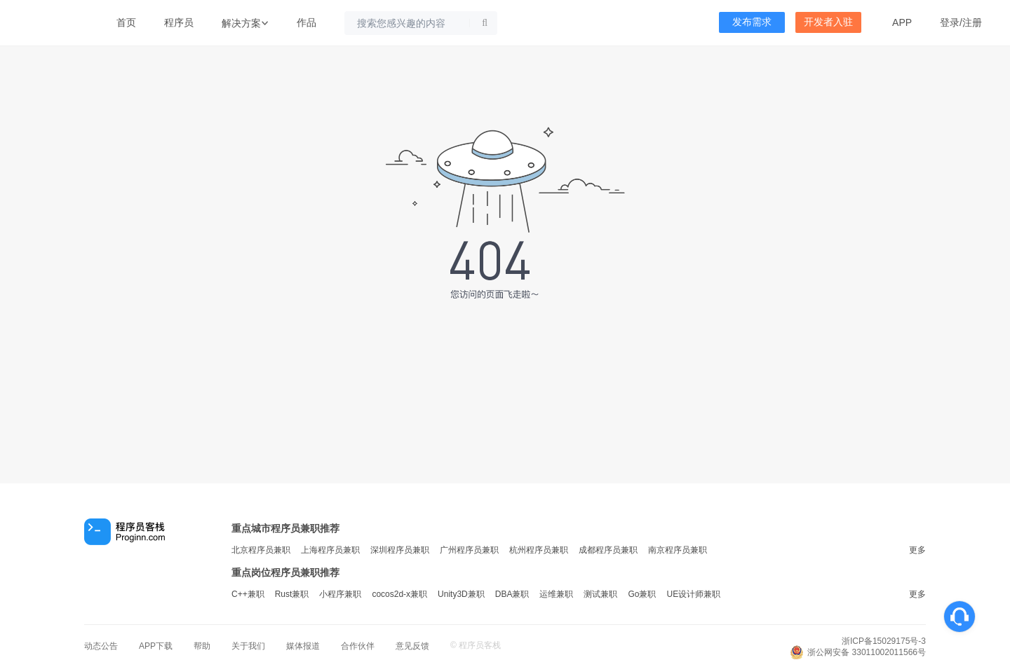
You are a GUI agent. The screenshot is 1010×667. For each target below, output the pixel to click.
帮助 (202, 646)
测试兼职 (600, 594)
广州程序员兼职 (469, 550)
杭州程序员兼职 (538, 550)
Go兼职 (642, 594)
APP (902, 22)
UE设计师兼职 (693, 594)
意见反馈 (412, 646)
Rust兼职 (292, 594)
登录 (949, 22)
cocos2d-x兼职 (399, 594)
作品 (306, 22)
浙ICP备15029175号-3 (884, 641)
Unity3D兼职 (461, 594)
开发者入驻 (828, 22)
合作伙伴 (358, 646)
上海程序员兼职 (330, 550)
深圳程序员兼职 (399, 550)
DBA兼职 (512, 594)
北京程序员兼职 (260, 550)
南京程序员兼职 (677, 550)
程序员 (179, 22)
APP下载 (156, 646)
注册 (972, 22)
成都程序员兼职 (608, 550)
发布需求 (752, 22)
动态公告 (101, 646)
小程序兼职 (340, 594)
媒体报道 (303, 646)
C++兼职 (247, 594)
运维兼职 (556, 594)
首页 (126, 22)
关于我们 (248, 646)
